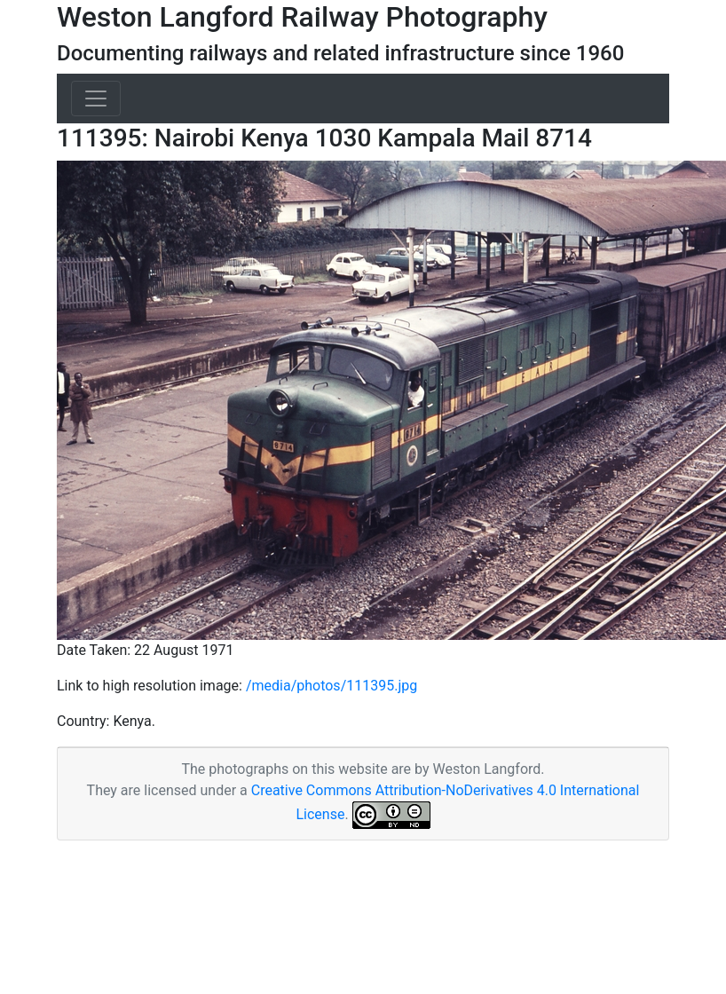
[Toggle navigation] (96, 98)
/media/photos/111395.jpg (331, 685)
